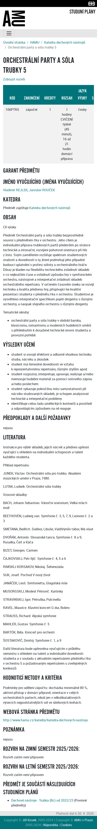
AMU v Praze (83, 820)
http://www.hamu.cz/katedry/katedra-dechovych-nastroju (45, 720)
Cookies (66, 825)
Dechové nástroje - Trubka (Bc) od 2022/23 (42, 800)
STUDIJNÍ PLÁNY (82, 12)
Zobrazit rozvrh (14, 79)
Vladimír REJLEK (15, 190)
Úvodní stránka (14, 42)
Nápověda (50, 825)
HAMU (34, 42)
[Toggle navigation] (9, 33)
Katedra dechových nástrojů (64, 42)
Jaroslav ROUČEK (42, 190)
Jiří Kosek (29, 820)
